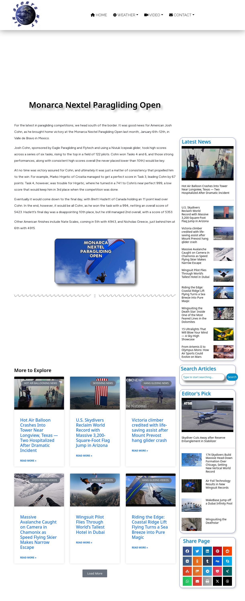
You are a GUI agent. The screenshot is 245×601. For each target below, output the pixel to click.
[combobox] (203, 377)
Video (152, 15)
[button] (94, 573)
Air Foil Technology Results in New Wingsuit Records (218, 484)
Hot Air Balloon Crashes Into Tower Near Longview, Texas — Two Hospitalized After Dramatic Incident (39, 435)
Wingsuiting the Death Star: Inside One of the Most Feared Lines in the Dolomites (194, 315)
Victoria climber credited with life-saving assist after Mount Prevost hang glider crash (150, 430)
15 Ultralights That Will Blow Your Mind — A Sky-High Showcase (195, 334)
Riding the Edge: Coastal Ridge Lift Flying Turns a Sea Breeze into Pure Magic (150, 527)
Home (99, 15)
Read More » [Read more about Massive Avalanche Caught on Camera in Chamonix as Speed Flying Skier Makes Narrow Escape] (28, 557)
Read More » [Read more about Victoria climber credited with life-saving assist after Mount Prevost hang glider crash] (140, 450)
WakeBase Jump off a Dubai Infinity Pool (219, 501)
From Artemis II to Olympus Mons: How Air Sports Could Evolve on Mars (195, 352)
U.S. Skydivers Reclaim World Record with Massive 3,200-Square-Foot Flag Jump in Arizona (93, 433)
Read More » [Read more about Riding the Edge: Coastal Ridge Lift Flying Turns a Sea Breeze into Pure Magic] (140, 547)
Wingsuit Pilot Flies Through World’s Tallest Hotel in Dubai (90, 525)
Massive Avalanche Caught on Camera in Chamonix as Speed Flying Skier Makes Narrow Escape (38, 532)
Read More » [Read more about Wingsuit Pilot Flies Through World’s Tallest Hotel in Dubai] (84, 542)
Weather (124, 15)
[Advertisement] (95, 67)
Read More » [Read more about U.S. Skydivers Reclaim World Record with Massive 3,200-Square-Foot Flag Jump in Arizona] (84, 455)
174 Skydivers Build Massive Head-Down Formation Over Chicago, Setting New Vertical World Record (219, 463)
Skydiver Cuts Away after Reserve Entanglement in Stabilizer (203, 439)
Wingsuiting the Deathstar (216, 521)
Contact (180, 15)
